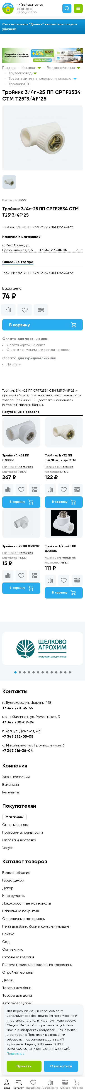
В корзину (42, 324)
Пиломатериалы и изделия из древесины (37, 965)
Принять (24, 1066)
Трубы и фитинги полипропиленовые (42, 78)
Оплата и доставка (19, 840)
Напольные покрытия (20, 911)
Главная (8, 67)
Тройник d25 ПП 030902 (21, 546)
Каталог (31, 67)
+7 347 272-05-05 (17, 736)
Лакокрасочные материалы (26, 903)
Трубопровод (22, 73)
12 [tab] (65, 672)
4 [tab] (29, 672)
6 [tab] (38, 672)
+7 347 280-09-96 (18, 722)
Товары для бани (16, 988)
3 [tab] (24, 672)
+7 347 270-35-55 (17, 708)
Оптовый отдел (15, 825)
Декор (7, 888)
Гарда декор (13, 880)
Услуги (7, 848)
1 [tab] (15, 672)
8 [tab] (47, 672)
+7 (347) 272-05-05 (30, 4)
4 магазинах (17, 466)
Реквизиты (10, 792)
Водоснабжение (63, 67)
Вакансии (10, 784)
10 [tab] (56, 672)
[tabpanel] (42, 649)
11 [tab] (61, 672)
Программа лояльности (22, 832)
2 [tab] (20, 672)
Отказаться (61, 1066)
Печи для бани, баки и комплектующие (35, 926)
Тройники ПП (19, 84)
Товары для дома (17, 995)
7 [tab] (42, 672)
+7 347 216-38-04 (53, 250)
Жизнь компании (16, 777)
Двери (7, 980)
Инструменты (14, 895)
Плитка (8, 934)
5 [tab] (33, 672)
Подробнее (15, 1053)
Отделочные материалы (23, 919)
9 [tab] (52, 672)
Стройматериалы (17, 972)
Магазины (14, 817)
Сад (6, 942)
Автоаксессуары (16, 1003)
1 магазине (59, 466)
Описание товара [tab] (17, 262)
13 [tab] (70, 672)
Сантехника (12, 949)
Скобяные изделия (18, 957)
